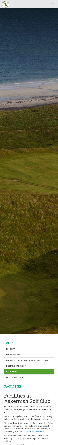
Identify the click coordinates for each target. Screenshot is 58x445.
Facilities (12, 371)
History (11, 349)
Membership (13, 354)
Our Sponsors (14, 377)
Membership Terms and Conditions (27, 360)
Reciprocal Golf (16, 366)
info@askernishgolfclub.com (31, 431)
